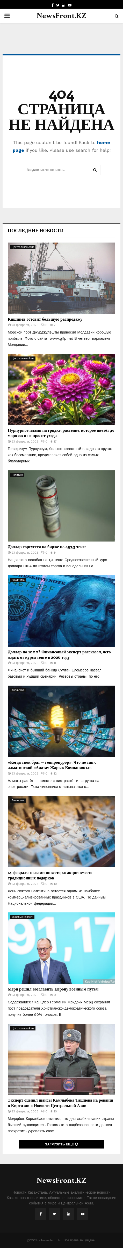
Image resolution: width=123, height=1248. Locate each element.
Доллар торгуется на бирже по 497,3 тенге (47, 546)
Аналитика (18, 579)
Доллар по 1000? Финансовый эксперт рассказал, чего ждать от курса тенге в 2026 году (59, 654)
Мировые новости (22, 917)
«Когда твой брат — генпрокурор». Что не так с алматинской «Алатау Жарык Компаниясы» (52, 764)
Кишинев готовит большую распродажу (45, 319)
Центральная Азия (23, 247)
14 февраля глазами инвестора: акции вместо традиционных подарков (50, 875)
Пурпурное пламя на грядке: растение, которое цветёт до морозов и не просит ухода (61, 432)
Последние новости (36, 230)
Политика (17, 474)
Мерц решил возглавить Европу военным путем (53, 989)
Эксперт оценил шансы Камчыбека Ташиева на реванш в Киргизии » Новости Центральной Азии (60, 1102)
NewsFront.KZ (61, 16)
